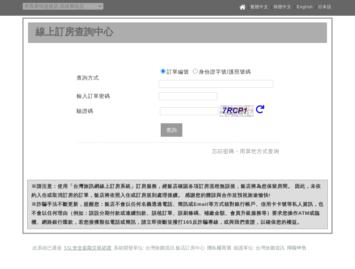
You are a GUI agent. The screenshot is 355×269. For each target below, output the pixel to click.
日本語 (324, 6)
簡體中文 (282, 6)
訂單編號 (178, 72)
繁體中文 (259, 6)
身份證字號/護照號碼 (225, 72)
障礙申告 (296, 247)
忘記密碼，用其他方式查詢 (245, 151)
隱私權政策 (219, 247)
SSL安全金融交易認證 (88, 247)
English (305, 6)
